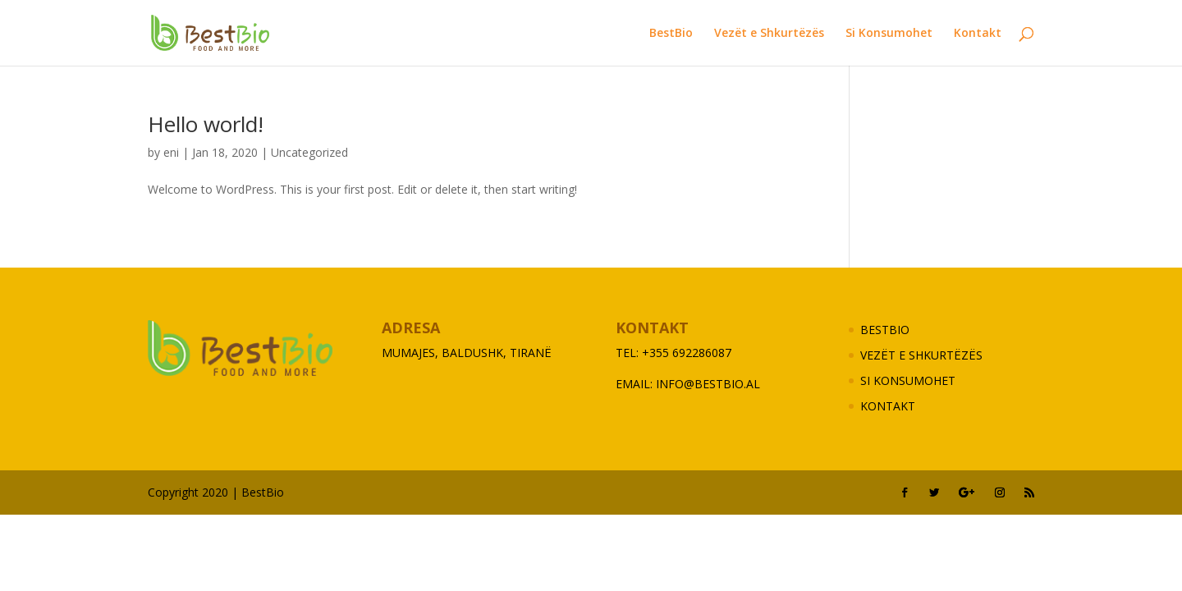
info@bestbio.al (708, 384)
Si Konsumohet (888, 33)
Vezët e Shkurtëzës (769, 33)
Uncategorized (309, 152)
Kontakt (977, 33)
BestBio (671, 33)
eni (171, 152)
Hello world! (205, 124)
